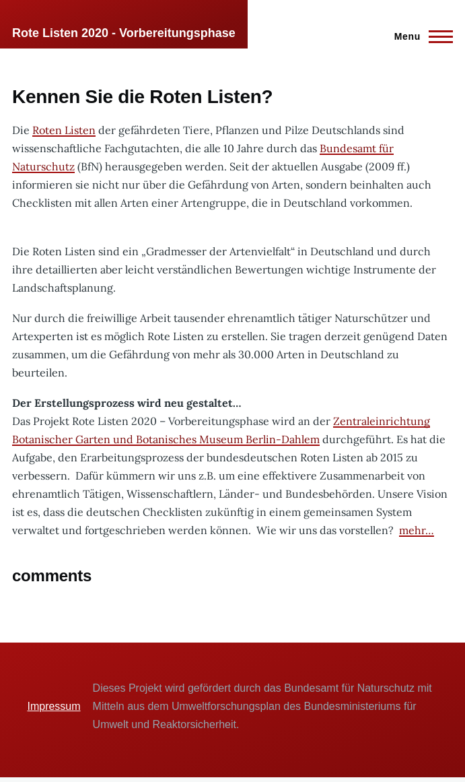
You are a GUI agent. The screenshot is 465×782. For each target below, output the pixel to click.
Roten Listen (64, 130)
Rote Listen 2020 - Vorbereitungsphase (124, 33)
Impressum (53, 706)
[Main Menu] (419, 36)
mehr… (416, 530)
